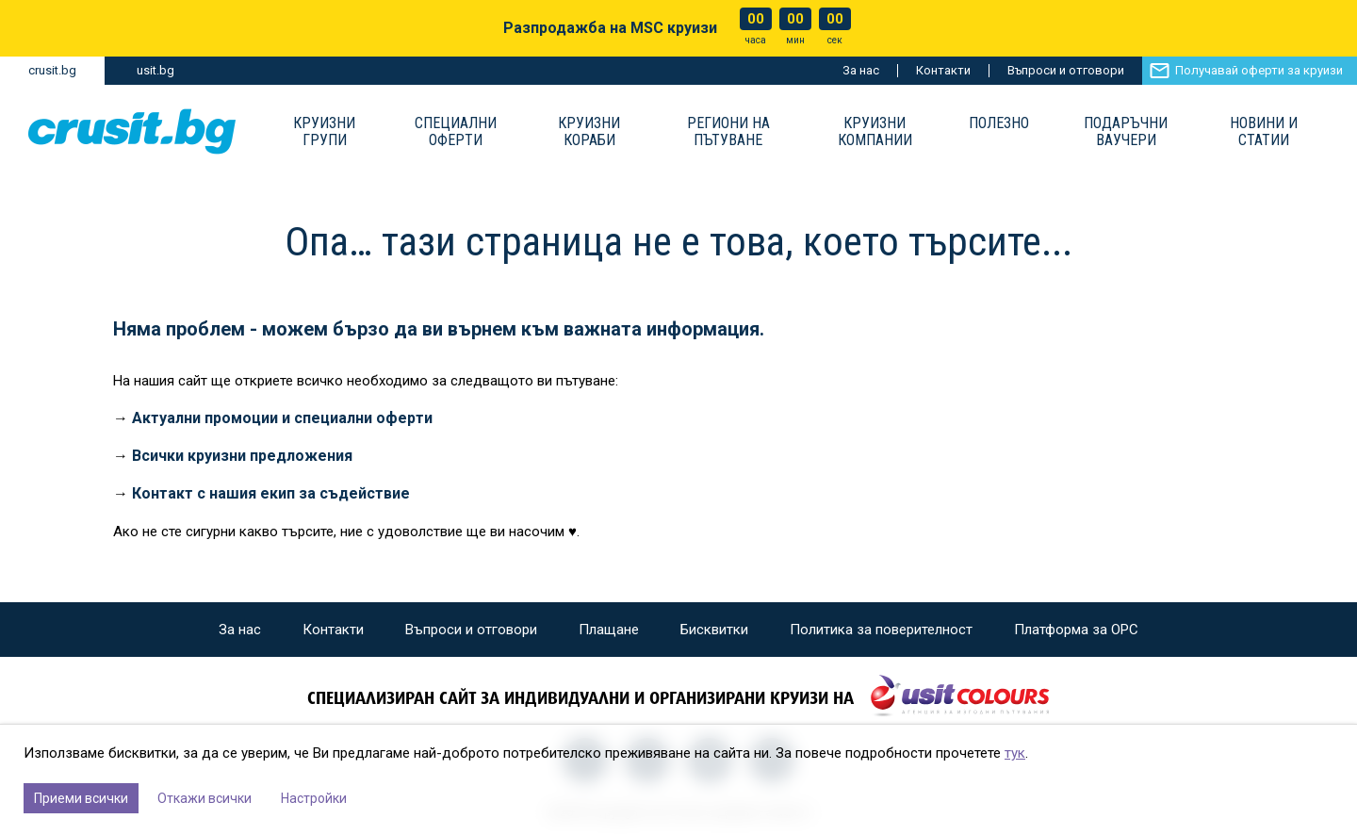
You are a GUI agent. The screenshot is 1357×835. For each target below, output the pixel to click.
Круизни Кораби (589, 132)
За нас (860, 70)
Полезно (999, 123)
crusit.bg (52, 70)
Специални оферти (456, 132)
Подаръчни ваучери (1126, 132)
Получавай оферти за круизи (1259, 70)
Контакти (943, 70)
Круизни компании (875, 132)
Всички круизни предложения (242, 456)
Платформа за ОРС (1076, 629)
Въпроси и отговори (1065, 70)
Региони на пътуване (728, 132)
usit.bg (155, 70)
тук (1015, 753)
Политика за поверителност (881, 629)
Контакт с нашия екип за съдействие (271, 493)
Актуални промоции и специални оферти (282, 418)
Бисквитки (714, 629)
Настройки (314, 798)
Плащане (609, 629)
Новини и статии (1264, 132)
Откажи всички (204, 798)
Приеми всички (81, 798)
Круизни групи (324, 132)
